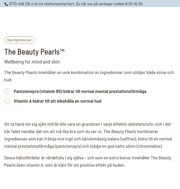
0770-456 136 (17, 3)
